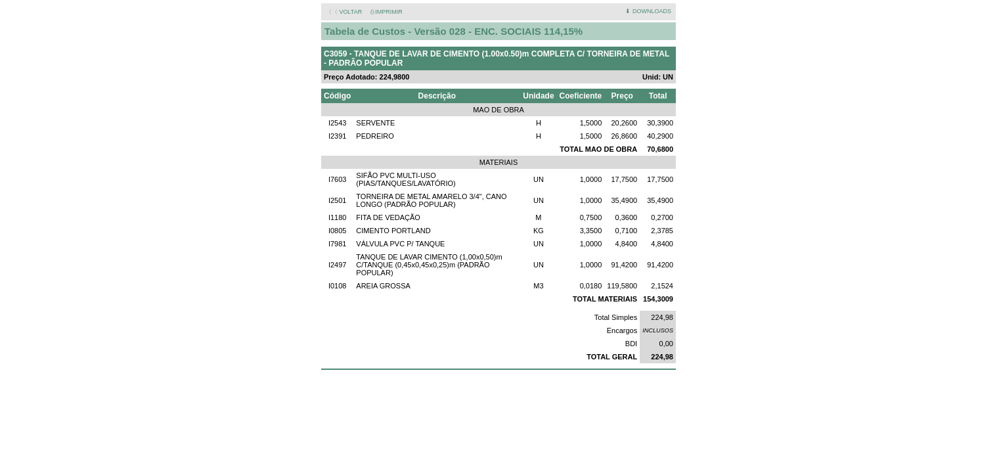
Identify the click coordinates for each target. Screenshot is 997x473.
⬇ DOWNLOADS (648, 11)
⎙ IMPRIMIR (386, 12)
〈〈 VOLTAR (344, 12)
